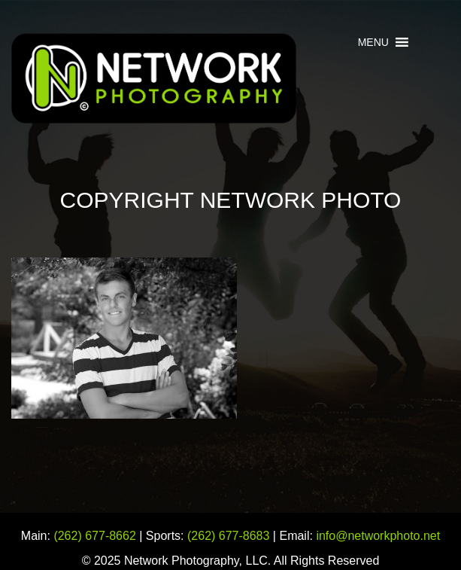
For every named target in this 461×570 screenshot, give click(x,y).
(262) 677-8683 (228, 535)
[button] (373, 42)
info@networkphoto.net (378, 535)
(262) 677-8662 (94, 535)
